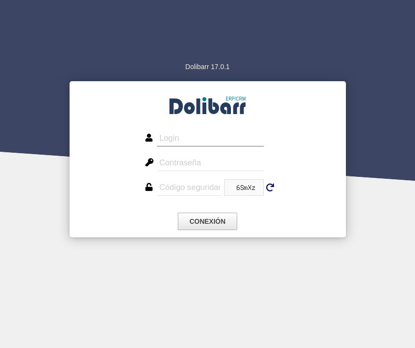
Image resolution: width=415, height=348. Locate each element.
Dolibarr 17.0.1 (208, 67)
